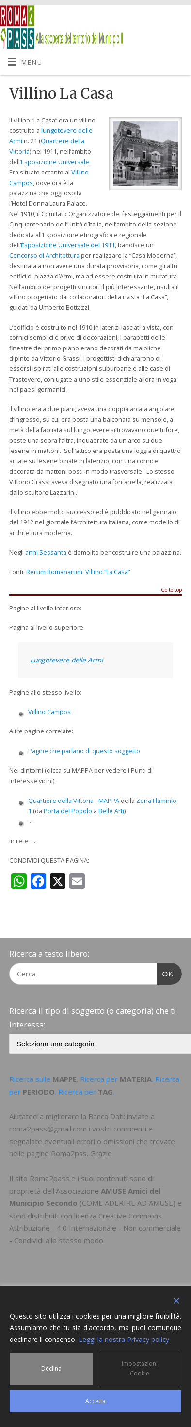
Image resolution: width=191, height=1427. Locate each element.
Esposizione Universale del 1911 (68, 245)
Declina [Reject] (51, 1368)
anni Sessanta (45, 552)
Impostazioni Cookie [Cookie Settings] (140, 1368)
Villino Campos (49, 712)
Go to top (171, 590)
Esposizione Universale (55, 162)
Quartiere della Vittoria (61, 801)
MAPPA (108, 801)
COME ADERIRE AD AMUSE (127, 1203)
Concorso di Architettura (44, 255)
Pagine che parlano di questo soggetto (84, 751)
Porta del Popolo (68, 811)
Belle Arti (111, 811)
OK (165, 972)
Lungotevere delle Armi (66, 659)
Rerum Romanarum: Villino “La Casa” (78, 572)
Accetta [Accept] (95, 1401)
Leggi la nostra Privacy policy (124, 1339)
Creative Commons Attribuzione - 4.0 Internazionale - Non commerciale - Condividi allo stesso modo (95, 1228)
